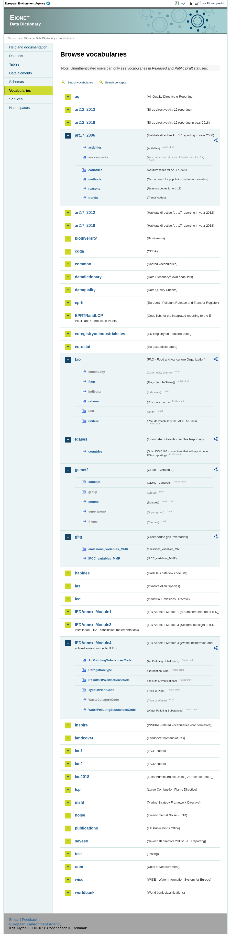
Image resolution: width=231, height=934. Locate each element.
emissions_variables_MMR (108, 549)
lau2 (79, 764)
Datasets (16, 56)
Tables (14, 64)
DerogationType (100, 670)
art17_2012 (85, 212)
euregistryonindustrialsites (100, 334)
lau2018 (82, 777)
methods (94, 179)
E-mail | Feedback (23, 920)
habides (82, 573)
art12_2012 (85, 109)
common (83, 264)
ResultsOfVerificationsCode (109, 680)
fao (78, 359)
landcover (84, 738)
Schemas (16, 82)
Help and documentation (28, 47)
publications (86, 828)
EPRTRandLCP (89, 316)
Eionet (28, 38)
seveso (81, 841)
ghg (78, 537)
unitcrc (93, 421)
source (93, 501)
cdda (79, 251)
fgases (81, 439)
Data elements (20, 73)
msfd (79, 802)
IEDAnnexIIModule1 (93, 612)
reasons (94, 188)
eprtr (79, 303)
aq (77, 96)
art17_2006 (85, 135)
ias (77, 586)
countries (95, 170)
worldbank (84, 892)
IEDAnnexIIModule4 (93, 643)
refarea (93, 401)
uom (79, 867)
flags (92, 381)
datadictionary (88, 277)
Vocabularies (20, 91)
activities (95, 147)
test (78, 854)
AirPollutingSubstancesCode (109, 660)
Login (182, 3)
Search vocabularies (80, 82)
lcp (77, 789)
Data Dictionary (45, 38)
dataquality (85, 290)
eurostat (82, 347)
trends (93, 197)
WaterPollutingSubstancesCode (112, 710)
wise (79, 879)
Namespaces (19, 108)
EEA (29, 3)
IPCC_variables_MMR (104, 558)
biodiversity (86, 238)
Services (15, 99)
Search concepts (115, 82)
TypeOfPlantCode (101, 690)
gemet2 (81, 470)
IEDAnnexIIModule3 (93, 625)
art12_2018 (85, 122)
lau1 (79, 751)
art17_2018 (85, 225)
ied (77, 599)
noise (80, 815)
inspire (81, 725)
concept (94, 482)
